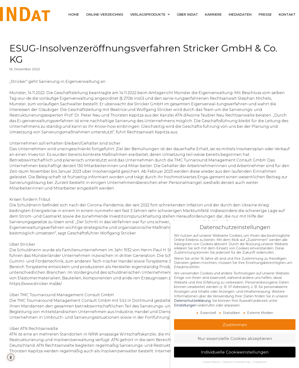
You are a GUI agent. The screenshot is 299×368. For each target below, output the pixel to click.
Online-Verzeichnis (104, 14)
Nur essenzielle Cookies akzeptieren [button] (235, 337)
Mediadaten (240, 14)
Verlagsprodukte (150, 14)
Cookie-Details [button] (212, 361)
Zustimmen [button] (235, 324)
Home (73, 14)
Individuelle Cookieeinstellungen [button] (235, 351)
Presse (265, 14)
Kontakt (287, 14)
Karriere (213, 14)
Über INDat (187, 14)
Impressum (260, 361)
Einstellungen (185, 305)
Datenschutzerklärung (192, 300)
